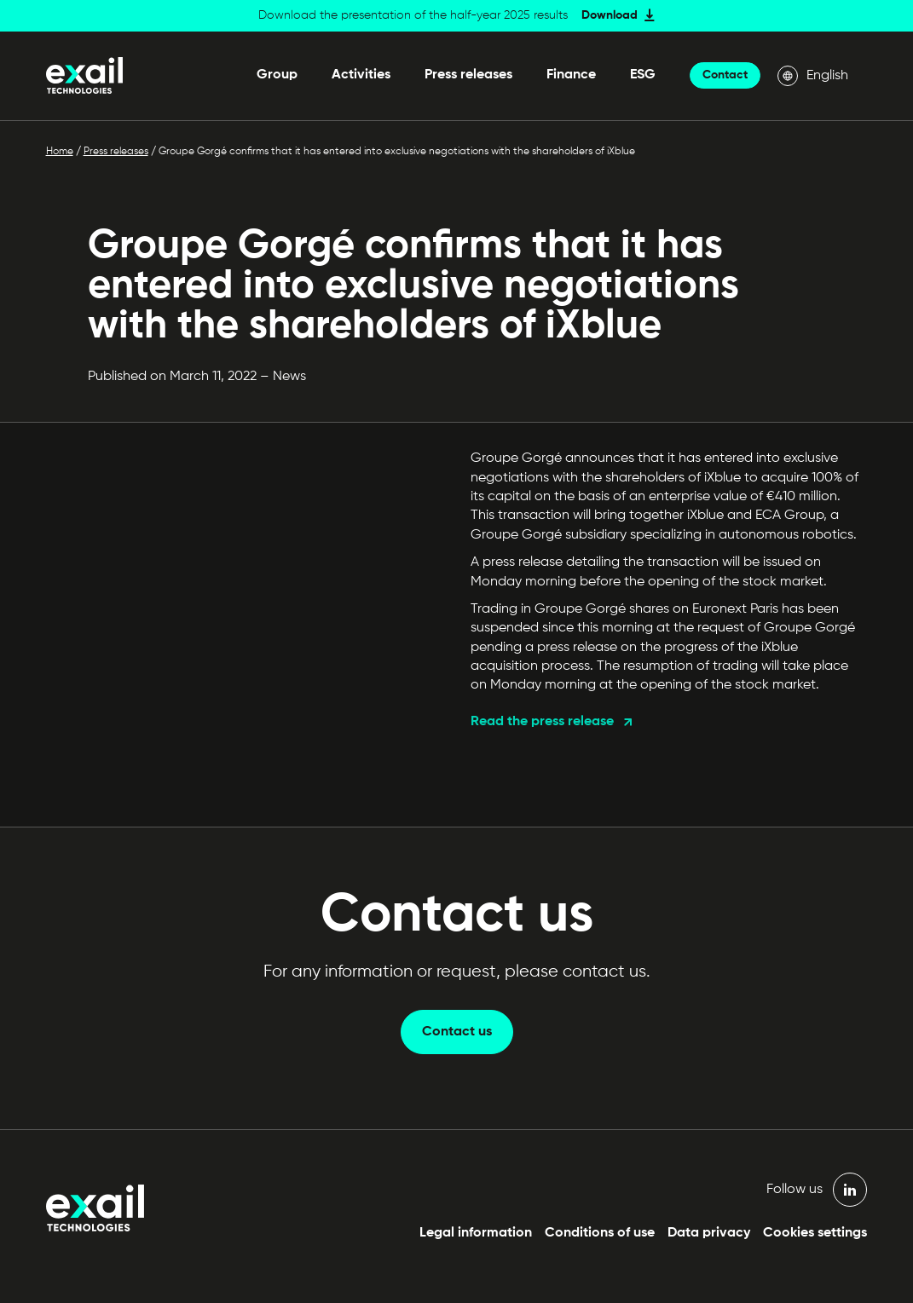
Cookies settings (815, 1233)
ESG (643, 75)
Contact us (457, 1032)
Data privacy (708, 1233)
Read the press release (542, 722)
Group (277, 75)
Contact (725, 75)
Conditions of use (600, 1233)
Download (609, 15)
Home (59, 152)
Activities (361, 75)
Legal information (475, 1233)
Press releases (468, 75)
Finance (571, 75)
